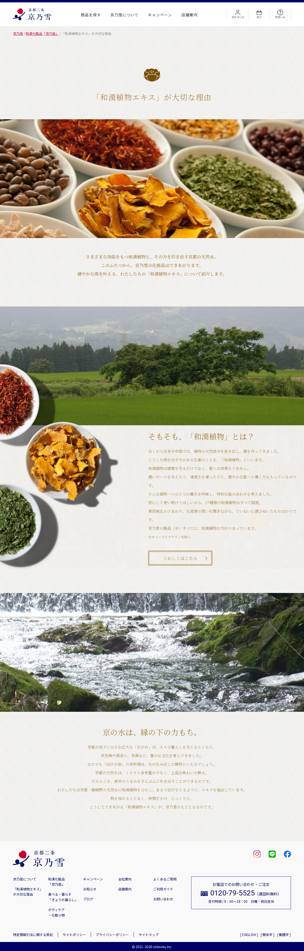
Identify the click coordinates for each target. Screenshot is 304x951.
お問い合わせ (163, 899)
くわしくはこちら (180, 558)
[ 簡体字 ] (268, 934)
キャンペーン (160, 15)
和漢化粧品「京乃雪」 (56, 882)
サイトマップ (149, 934)
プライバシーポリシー (112, 934)
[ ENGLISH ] (249, 934)
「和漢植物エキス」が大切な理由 (28, 892)
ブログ (88, 899)
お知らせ (89, 889)
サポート (280, 14)
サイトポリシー (74, 934)
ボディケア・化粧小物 (56, 912)
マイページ (237, 14)
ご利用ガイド (163, 889)
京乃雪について (124, 15)
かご (259, 14)
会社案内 (125, 879)
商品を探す (91, 15)
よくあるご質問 (164, 879)
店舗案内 (189, 15)
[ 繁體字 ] (284, 934)
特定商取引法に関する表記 (33, 934)
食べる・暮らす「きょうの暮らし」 (63, 897)
